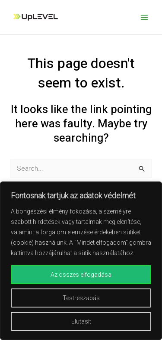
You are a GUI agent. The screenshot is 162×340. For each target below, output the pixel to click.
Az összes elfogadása (81, 274)
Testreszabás (81, 298)
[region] (81, 260)
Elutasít (81, 321)
